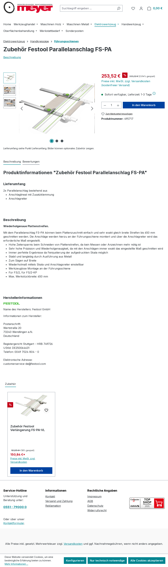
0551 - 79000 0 (15, 507)
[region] (49, 108)
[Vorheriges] (21, 108)
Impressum (94, 496)
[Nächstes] (92, 108)
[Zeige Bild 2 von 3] (57, 141)
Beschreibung (12, 57)
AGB (90, 501)
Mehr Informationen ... (16, 564)
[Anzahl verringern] (104, 105)
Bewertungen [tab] (31, 161)
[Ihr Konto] (141, 8)
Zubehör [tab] (10, 384)
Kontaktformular (13, 523)
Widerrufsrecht (96, 510)
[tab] (12, 162)
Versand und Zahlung (58, 501)
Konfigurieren (75, 560)
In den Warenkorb (144, 105)
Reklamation (53, 505)
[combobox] (87, 8)
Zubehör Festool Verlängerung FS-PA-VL (27, 428)
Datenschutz (95, 505)
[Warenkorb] (155, 8)
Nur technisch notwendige (107, 560)
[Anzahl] (111, 105)
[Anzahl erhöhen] (118, 105)
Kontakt (50, 496)
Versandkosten (73, 543)
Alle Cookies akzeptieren (146, 560)
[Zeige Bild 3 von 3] (62, 141)
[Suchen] (118, 8)
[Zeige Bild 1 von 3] (51, 141)
